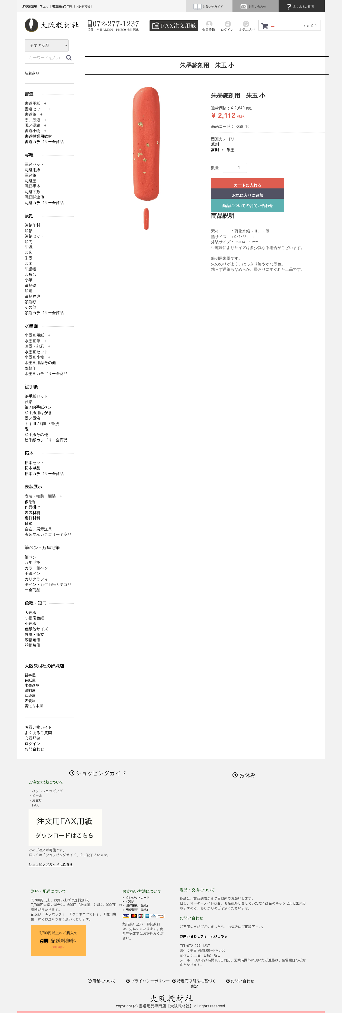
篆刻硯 (30, 285)
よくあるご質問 (299, 6)
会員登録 (32, 738)
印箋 (28, 263)
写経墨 (30, 180)
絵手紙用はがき (38, 412)
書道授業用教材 (38, 136)
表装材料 (32, 512)
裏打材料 (32, 518)
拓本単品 (32, 468)
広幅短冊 (32, 640)
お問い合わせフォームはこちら (204, 935)
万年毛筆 (32, 562)
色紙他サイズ (36, 629)
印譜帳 (30, 269)
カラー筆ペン (36, 568)
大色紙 (30, 612)
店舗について (102, 981)
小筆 (28, 280)
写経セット (34, 164)
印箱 (28, 230)
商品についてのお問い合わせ (247, 205)
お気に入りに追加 (247, 195)
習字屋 (30, 675)
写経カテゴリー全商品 (44, 202)
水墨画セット (36, 352)
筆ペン (30, 557)
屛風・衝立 (34, 634)
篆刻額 (30, 302)
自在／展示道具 (38, 529)
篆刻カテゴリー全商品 (44, 312)
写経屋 (30, 695)
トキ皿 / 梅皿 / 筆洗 (42, 423)
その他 (30, 307)
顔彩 (28, 401)
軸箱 (28, 523)
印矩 (28, 291)
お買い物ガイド (208, 6)
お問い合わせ (252, 6)
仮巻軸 (30, 501)
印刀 (28, 241)
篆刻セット (34, 236)
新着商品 (32, 73)
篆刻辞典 (32, 296)
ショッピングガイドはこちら (51, 864)
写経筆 (30, 175)
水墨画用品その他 (40, 362)
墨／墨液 (32, 418)
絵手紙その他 (36, 434)
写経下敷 (32, 191)
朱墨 (230, 149)
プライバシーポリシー (148, 981)
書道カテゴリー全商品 (44, 141)
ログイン (32, 743)
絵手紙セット (36, 396)
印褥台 (30, 274)
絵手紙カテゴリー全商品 (46, 440)
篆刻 (215, 144)
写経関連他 (34, 197)
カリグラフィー (38, 579)
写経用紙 (32, 169)
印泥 (28, 247)
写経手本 (32, 186)
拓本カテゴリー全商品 (44, 473)
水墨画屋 (32, 685)
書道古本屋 (34, 706)
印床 (28, 252)
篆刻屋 (30, 690)
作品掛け (32, 507)
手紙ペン (32, 573)
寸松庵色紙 (34, 618)
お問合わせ (34, 749)
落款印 (30, 368)
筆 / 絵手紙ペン (38, 407)
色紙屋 (30, 680)
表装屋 (30, 701)
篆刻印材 (32, 225)
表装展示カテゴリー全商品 (48, 534)
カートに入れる (247, 185)
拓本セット (34, 462)
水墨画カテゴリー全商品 (46, 373)
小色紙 (30, 623)
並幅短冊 (32, 645)
